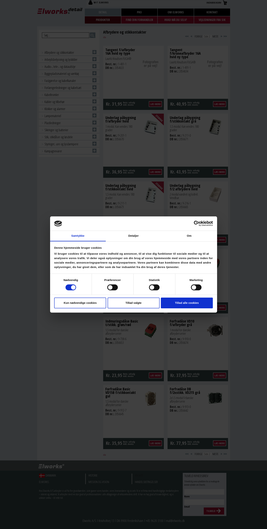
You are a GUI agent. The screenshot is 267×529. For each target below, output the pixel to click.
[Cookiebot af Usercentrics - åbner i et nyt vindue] (196, 223)
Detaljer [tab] (133, 235)
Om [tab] (189, 235)
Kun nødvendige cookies (80, 302)
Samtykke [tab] (77, 235)
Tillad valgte (133, 302)
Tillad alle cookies (187, 302)
